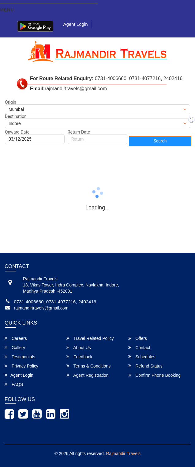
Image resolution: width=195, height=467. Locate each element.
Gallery (15, 347)
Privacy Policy (21, 365)
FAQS (14, 384)
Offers (137, 338)
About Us (78, 347)
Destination (16, 116)
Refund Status (145, 365)
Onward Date (17, 132)
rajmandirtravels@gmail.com (41, 307)
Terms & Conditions (88, 365)
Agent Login (75, 24)
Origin (10, 102)
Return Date (79, 132)
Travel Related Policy (90, 338)
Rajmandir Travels (123, 453)
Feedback (79, 356)
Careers (16, 338)
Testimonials (20, 356)
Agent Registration (87, 375)
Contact (139, 347)
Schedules (141, 356)
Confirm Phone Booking (154, 375)
